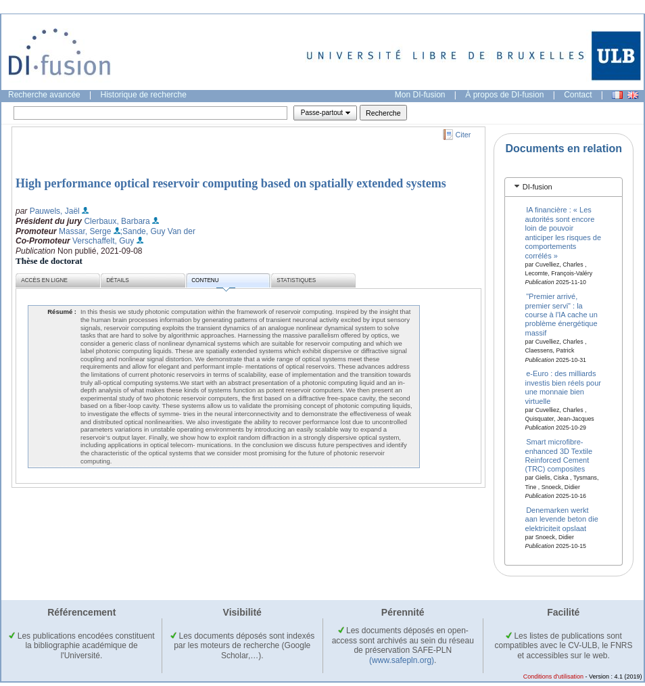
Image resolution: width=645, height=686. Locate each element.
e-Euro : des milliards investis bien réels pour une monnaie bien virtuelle (563, 387)
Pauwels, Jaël (55, 211)
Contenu (213, 282)
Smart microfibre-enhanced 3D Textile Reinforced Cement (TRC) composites (558, 455)
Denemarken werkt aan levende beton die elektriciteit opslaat (561, 519)
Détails (117, 280)
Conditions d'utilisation (553, 676)
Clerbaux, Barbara (116, 221)
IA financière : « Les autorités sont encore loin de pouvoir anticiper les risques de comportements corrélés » (563, 232)
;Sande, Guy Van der (157, 231)
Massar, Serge (85, 231)
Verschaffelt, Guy (103, 241)
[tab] (563, 187)
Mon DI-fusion (420, 94)
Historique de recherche (144, 94)
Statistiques (296, 280)
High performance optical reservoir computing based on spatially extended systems (231, 183)
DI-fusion (537, 187)
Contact (578, 94)
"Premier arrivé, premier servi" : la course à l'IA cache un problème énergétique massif (561, 314)
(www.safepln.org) (401, 660)
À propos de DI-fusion (504, 94)
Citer (463, 135)
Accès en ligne (44, 280)
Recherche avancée (44, 94)
